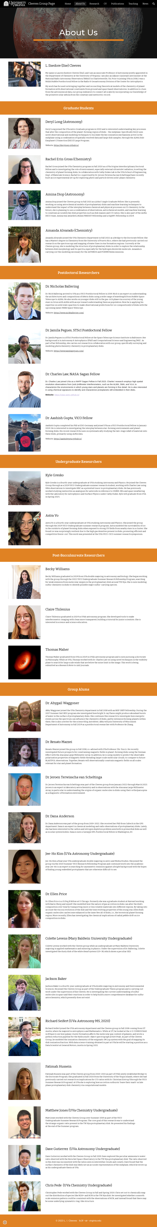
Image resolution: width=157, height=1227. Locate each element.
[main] (78, 33)
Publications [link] (117, 3)
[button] (153, 4)
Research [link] (94, 3)
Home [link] (68, 3)
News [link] (145, 3)
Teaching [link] (133, 3)
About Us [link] (80, 3)
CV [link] (105, 3)
